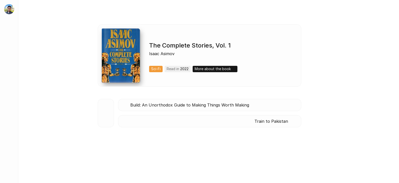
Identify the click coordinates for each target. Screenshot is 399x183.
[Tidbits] (9, 85)
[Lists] (9, 116)
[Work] (9, 70)
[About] (9, 55)
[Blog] (9, 101)
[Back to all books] (106, 113)
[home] (9, 9)
